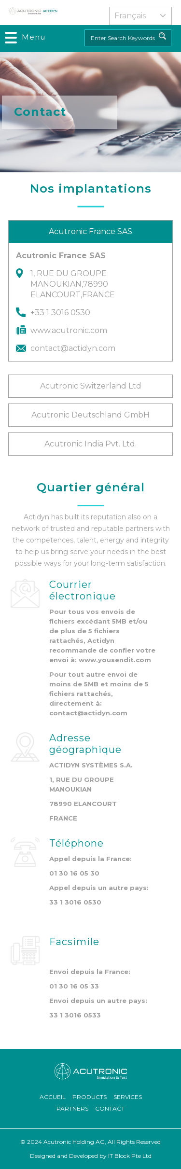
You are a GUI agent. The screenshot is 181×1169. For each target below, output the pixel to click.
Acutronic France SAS (90, 231)
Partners (72, 1108)
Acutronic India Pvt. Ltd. (90, 443)
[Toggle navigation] (25, 37)
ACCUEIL (53, 1096)
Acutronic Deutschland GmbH (90, 414)
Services (127, 1096)
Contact (110, 1108)
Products (89, 1096)
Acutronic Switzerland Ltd (90, 385)
